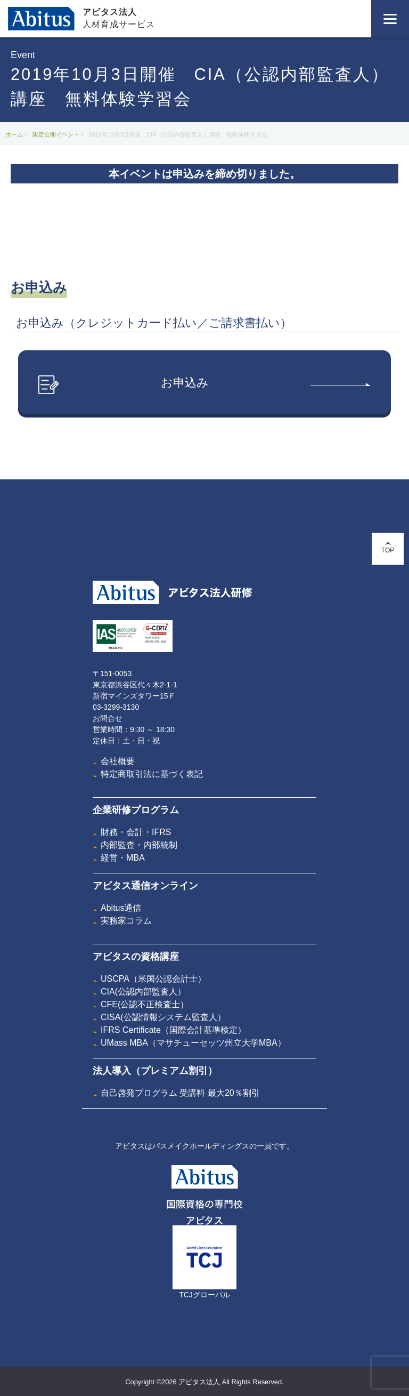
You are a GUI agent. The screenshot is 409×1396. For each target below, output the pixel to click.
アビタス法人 (110, 12)
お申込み (204, 384)
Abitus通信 (121, 907)
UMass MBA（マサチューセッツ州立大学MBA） (193, 1042)
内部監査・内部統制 (139, 844)
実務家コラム (126, 920)
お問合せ (107, 718)
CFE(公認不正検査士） (145, 1004)
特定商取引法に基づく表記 (152, 774)
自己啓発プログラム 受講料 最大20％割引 (180, 1092)
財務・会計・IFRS (136, 832)
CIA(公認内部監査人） (143, 991)
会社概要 (118, 761)
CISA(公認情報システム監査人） (163, 1017)
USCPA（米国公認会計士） (153, 978)
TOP (387, 548)
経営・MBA (123, 857)
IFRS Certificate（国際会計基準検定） (173, 1029)
